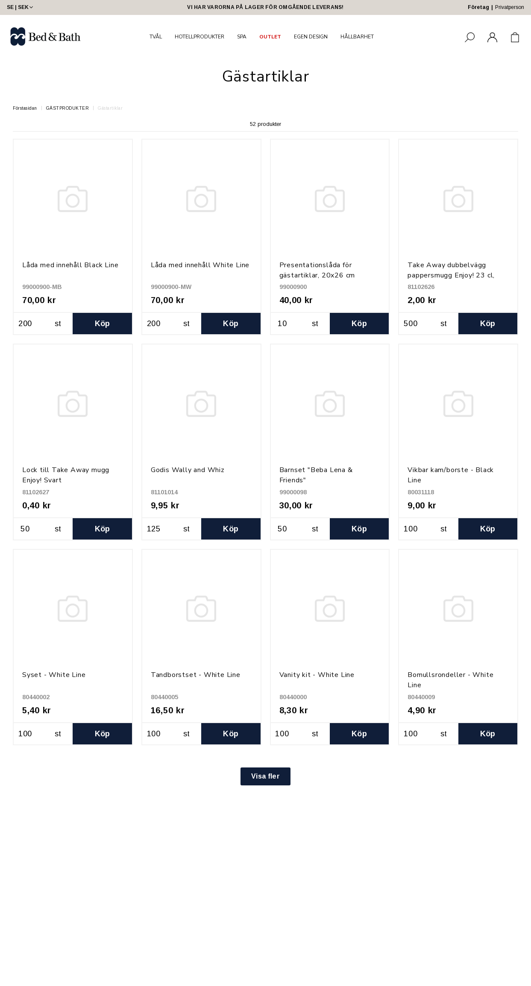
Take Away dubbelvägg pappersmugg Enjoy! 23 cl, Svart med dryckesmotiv (451, 275)
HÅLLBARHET (357, 36)
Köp (102, 323)
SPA (241, 36)
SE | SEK (21, 7)
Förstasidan (25, 108)
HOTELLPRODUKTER (199, 36)
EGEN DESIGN (311, 36)
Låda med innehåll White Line (200, 265)
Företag (478, 7)
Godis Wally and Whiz (188, 470)
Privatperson (509, 7)
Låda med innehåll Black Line (70, 265)
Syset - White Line (53, 675)
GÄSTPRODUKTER (67, 108)
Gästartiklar (110, 108)
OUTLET (270, 36)
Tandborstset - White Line (196, 675)
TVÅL (156, 36)
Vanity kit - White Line (317, 675)
